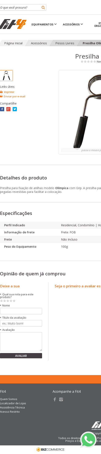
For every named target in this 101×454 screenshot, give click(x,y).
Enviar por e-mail (14, 96)
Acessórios (39, 43)
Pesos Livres (64, 43)
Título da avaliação (13, 317)
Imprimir (9, 92)
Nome (5, 305)
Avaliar (21, 356)
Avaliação (7, 329)
